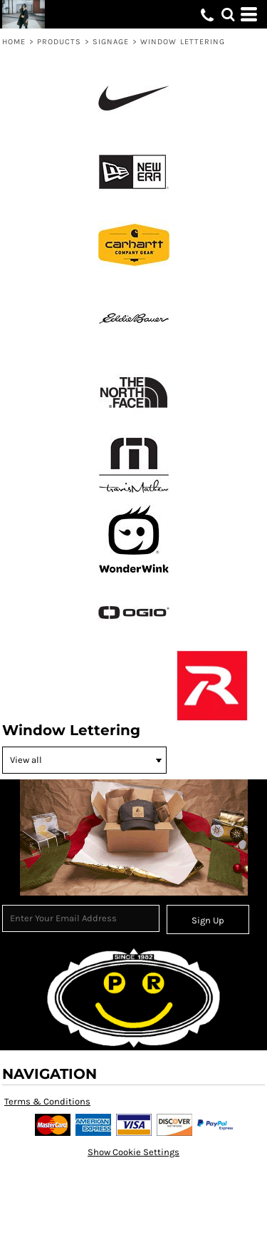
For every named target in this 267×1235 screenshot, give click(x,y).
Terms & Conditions (47, 1101)
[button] (228, 14)
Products (59, 41)
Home (14, 41)
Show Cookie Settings (133, 1152)
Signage (111, 41)
